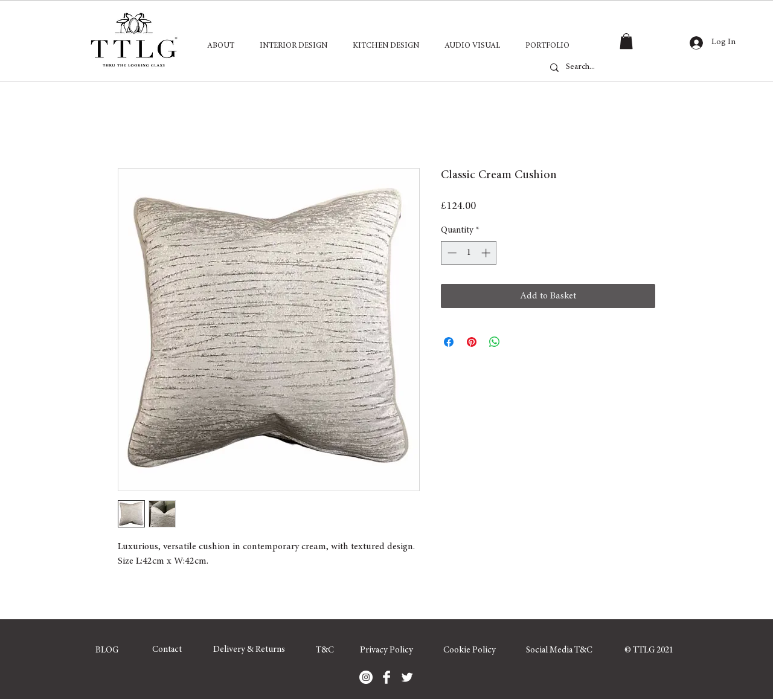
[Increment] (487, 253)
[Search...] (609, 68)
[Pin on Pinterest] (471, 342)
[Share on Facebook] (448, 342)
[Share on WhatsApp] (494, 342)
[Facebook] (386, 677)
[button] (626, 41)
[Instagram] (366, 677)
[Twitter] (407, 677)
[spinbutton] (469, 253)
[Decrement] (451, 253)
